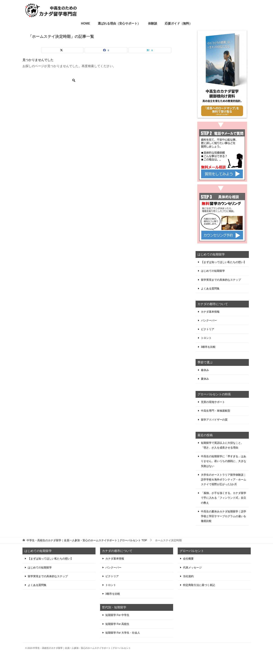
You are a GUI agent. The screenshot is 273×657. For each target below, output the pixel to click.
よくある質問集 (210, 288)
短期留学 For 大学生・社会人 (122, 632)
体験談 (152, 23)
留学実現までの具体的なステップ (221, 279)
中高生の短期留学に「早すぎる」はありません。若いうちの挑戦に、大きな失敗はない (223, 461)
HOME (85, 23)
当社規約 (188, 576)
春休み (205, 370)
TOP (87, 540)
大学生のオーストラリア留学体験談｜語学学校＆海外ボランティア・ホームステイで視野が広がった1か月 (223, 479)
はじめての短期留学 (213, 270)
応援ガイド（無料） (178, 23)
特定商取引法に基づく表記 (199, 584)
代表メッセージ (192, 567)
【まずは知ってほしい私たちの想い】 (223, 262)
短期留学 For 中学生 (117, 615)
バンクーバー (209, 320)
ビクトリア (207, 329)
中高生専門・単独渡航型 (215, 410)
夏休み (205, 378)
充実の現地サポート (213, 401)
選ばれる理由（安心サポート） (119, 23)
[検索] (51, 80)
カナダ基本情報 (210, 311)
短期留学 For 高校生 (117, 623)
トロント (206, 337)
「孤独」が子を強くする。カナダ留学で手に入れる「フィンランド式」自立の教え (223, 497)
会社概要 (188, 558)
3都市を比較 (208, 346)
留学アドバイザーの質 (214, 419)
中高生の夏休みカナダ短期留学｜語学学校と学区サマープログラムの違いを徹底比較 (223, 516)
